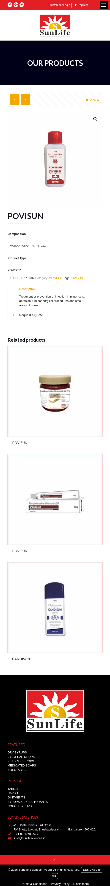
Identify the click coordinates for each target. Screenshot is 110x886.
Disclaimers (81, 884)
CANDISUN (21, 659)
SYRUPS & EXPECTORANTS (28, 802)
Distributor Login (58, 5)
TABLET (13, 788)
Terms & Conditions (34, 884)
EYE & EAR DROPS (21, 756)
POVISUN (76, 278)
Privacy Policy (60, 884)
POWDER (56, 278)
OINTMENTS (16, 797)
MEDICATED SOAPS (22, 765)
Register (81, 5)
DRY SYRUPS (17, 752)
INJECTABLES (17, 770)
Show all (92, 100)
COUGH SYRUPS (20, 806)
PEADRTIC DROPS (21, 761)
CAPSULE (15, 793)
